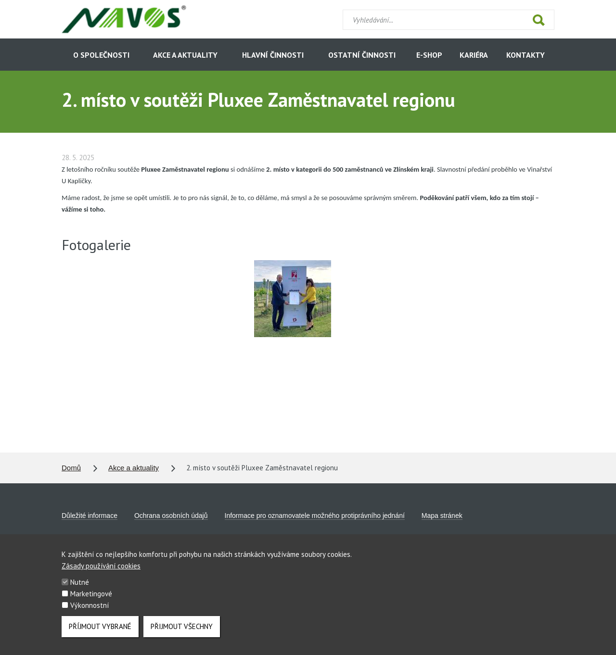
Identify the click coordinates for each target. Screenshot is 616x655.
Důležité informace (89, 515)
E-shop (429, 55)
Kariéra (474, 55)
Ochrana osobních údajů (171, 515)
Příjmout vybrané (100, 630)
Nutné (79, 586)
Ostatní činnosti (362, 55)
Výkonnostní (89, 609)
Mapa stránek (442, 515)
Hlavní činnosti (273, 55)
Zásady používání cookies (101, 569)
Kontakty (525, 55)
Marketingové (91, 597)
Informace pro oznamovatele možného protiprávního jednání (315, 515)
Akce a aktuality (185, 55)
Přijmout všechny (182, 630)
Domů (71, 468)
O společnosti (101, 55)
